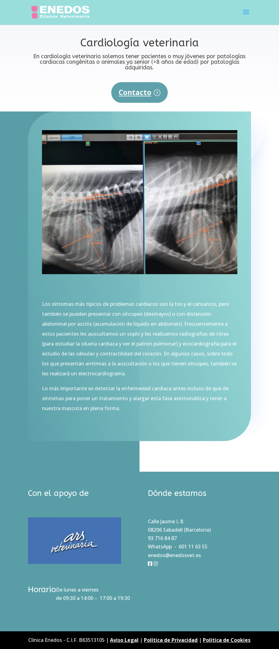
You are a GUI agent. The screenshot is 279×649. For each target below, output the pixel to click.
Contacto (135, 96)
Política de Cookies (226, 640)
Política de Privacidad (171, 640)
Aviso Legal (124, 640)
